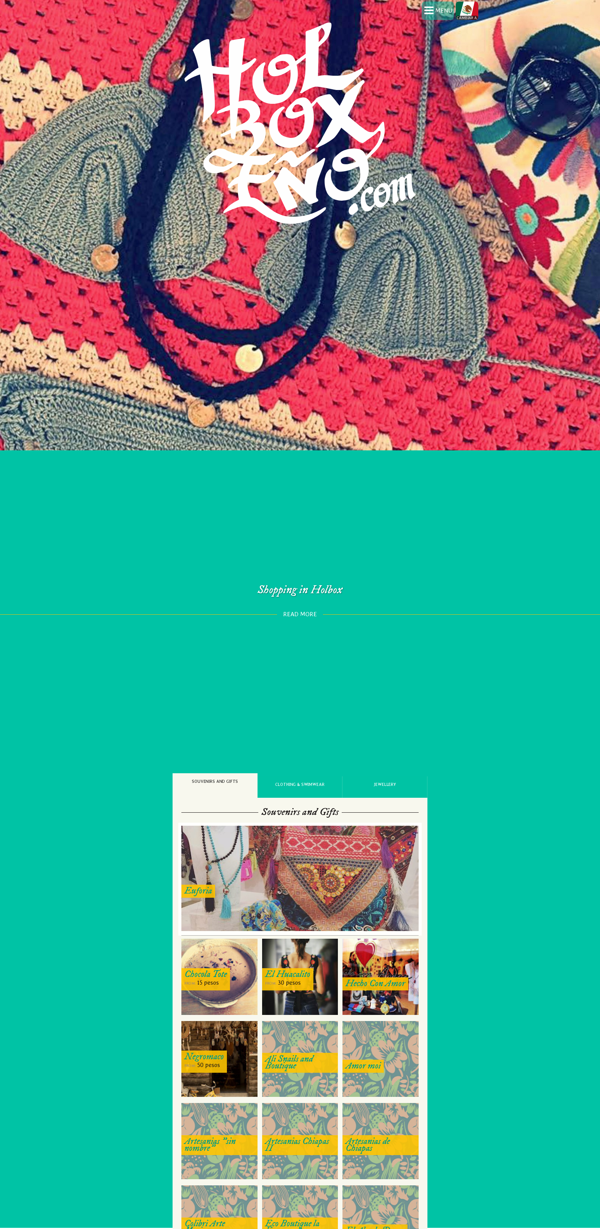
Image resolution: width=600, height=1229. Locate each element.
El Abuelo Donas (375, 1203)
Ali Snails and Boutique (289, 1035)
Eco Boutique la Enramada (292, 1200)
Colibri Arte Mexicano (204, 1200)
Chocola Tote (205, 947)
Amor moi (363, 1038)
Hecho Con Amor (375, 956)
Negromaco (204, 1029)
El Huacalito (287, 947)
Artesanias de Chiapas (368, 1117)
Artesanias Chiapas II (297, 1117)
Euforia (198, 864)
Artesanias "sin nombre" (210, 1117)
